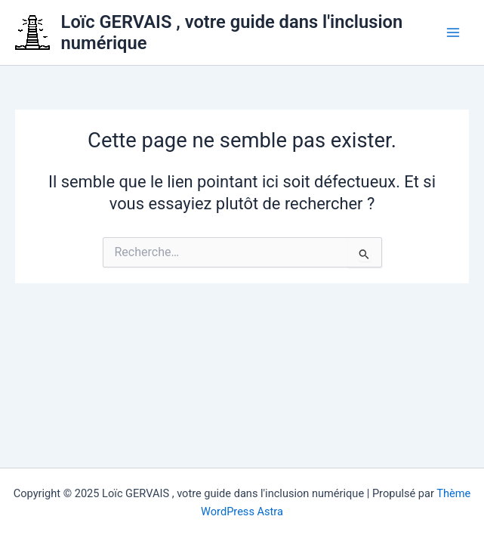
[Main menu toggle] (453, 32)
